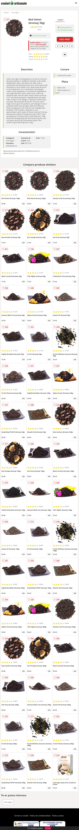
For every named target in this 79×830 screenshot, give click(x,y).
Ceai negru (15, 12)
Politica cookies (58, 816)
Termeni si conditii (21, 816)
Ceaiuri (6, 12)
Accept (47, 828)
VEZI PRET (64, 39)
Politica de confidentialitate (40, 816)
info (23, 203)
